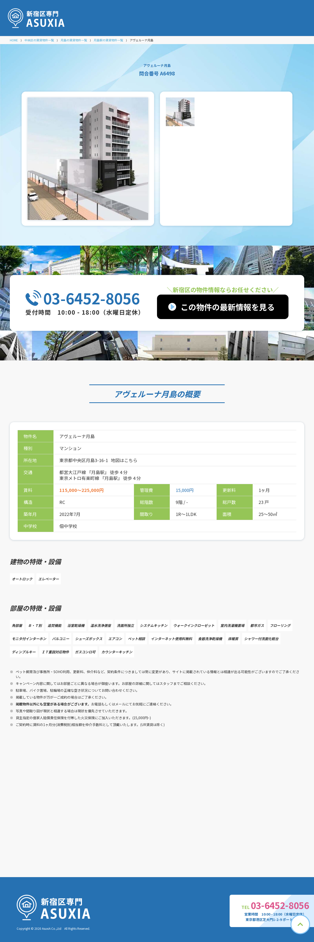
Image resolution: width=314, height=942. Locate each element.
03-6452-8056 (91, 298)
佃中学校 (68, 526)
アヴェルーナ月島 (145, 393)
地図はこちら (124, 460)
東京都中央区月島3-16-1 (84, 460)
